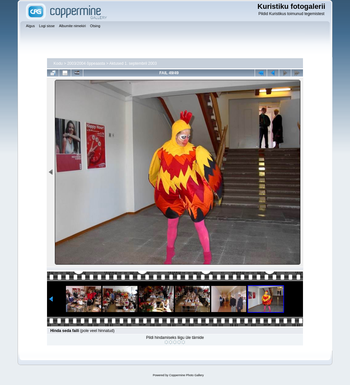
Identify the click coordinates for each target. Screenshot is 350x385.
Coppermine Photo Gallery (186, 375)
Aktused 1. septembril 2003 (133, 63)
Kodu (58, 63)
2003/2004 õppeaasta (86, 63)
